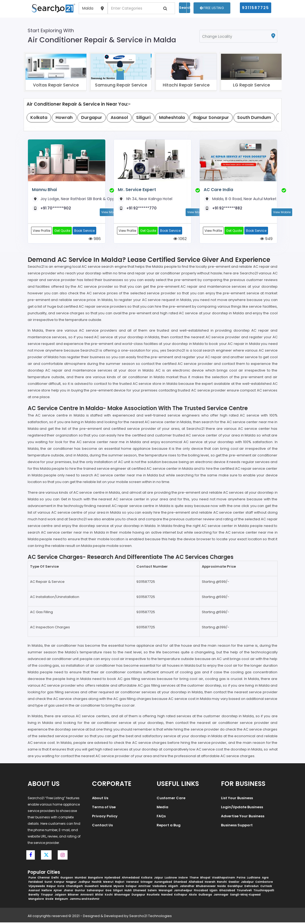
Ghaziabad (227, 892)
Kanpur (59, 883)
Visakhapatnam (223, 879)
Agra (265, 879)
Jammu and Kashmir (84, 900)
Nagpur (71, 883)
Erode (49, 900)
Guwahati (92, 888)
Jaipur (158, 879)
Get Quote (63, 231)
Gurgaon (66, 879)
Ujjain (214, 892)
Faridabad (35, 883)
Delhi (55, 879)
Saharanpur (95, 892)
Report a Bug (169, 826)
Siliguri (118, 892)
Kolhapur (180, 896)
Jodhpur (84, 883)
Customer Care (171, 799)
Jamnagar (221, 896)
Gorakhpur (235, 888)
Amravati (87, 896)
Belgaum (61, 900)
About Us (100, 799)
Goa (108, 892)
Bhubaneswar (206, 888)
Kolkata (146, 879)
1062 (180, 239)
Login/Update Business (242, 808)
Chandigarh (74, 888)
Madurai (106, 888)
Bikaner (73, 896)
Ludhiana (253, 879)
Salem (152, 892)
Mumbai (80, 879)
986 (95, 239)
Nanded (167, 896)
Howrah (210, 883)
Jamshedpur (183, 892)
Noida (221, 888)
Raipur (51, 888)
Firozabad (201, 892)
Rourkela (153, 896)
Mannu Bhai (44, 189)
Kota (60, 888)
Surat (48, 883)
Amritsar (144, 888)
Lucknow (171, 879)
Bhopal (205, 879)
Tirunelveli (244, 892)
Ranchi (222, 883)
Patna (241, 879)
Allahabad (196, 883)
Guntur (80, 892)
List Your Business (237, 799)
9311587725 (255, 7)
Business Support (237, 826)
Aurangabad (163, 883)
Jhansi (68, 892)
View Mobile (282, 212)
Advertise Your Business (242, 817)
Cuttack (266, 888)
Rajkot (119, 883)
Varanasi (132, 883)
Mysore (119, 888)
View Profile (42, 231)
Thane (194, 879)
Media (162, 808)
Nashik (97, 883)
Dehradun (251, 888)
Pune (32, 879)
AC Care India (218, 189)
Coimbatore (264, 883)
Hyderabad (112, 879)
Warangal (165, 892)
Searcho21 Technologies (150, 917)
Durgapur (138, 896)
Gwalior (233, 883)
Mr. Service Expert (136, 189)
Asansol (34, 892)
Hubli (128, 892)
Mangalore (36, 900)
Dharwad (139, 892)
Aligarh (173, 888)
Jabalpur (247, 883)
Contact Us (102, 826)
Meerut (108, 883)
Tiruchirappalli (263, 892)
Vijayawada (36, 888)
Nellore (46, 892)
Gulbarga (205, 896)
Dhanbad (180, 883)
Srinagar (146, 883)
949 (266, 239)
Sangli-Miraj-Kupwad (245, 896)
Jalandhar (187, 888)
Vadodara (159, 888)
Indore (183, 879)
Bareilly (33, 896)
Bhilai (99, 896)
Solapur (131, 888)
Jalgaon (60, 896)
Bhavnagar (122, 896)
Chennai (43, 879)
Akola (193, 896)
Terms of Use (104, 808)
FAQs (161, 817)
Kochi (109, 896)
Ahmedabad (131, 879)
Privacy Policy (105, 817)
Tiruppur (47, 896)
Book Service (86, 231)
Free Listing (212, 8)
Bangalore (95, 879)
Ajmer (57, 892)
